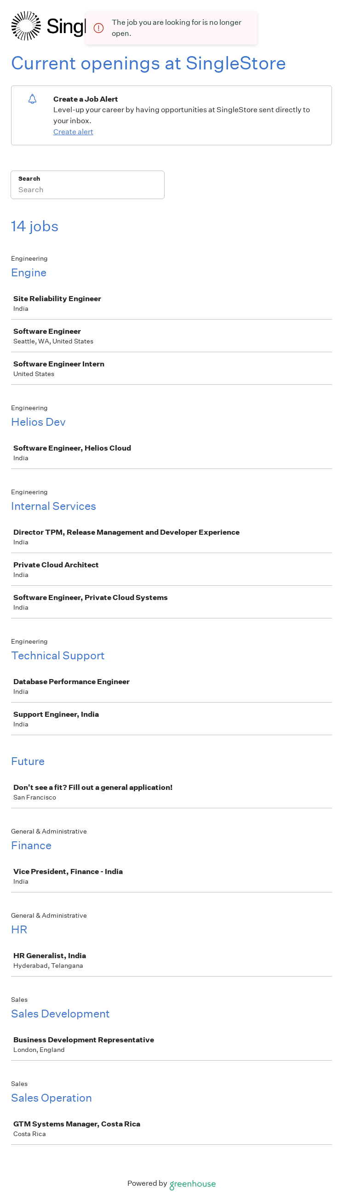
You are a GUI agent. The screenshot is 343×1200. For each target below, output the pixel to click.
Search (29, 179)
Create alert (73, 131)
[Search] (87, 191)
